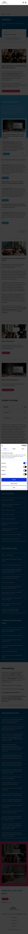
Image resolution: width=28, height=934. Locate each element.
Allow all (14, 479)
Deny (14, 487)
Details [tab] (14, 448)
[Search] (23, 2)
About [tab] (23, 448)
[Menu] (25, 2)
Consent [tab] (5, 448)
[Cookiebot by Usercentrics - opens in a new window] (21, 445)
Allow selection (14, 483)
